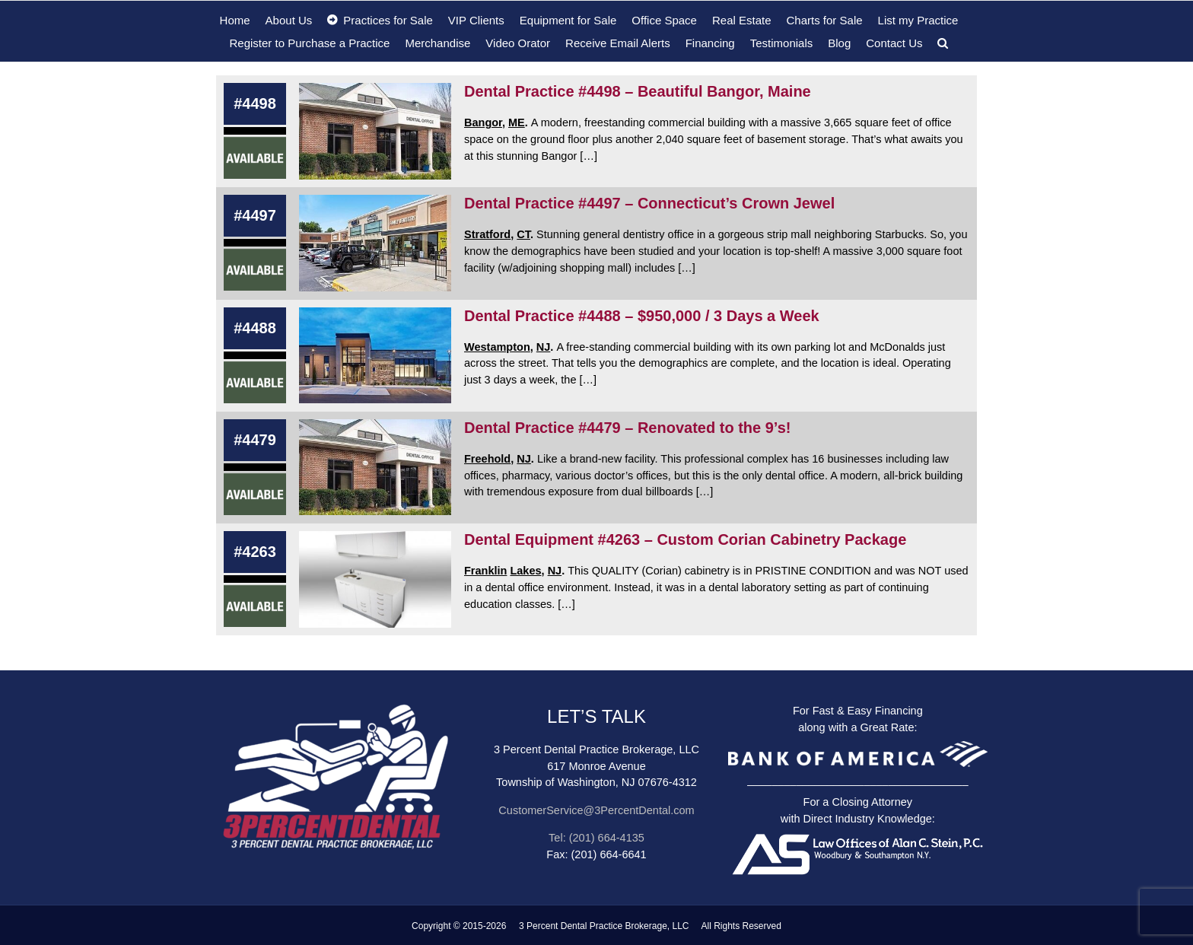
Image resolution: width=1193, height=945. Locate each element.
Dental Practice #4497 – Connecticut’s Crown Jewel (649, 203)
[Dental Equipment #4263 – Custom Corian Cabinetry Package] (375, 579)
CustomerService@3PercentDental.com (596, 810)
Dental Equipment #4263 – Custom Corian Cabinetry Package (685, 539)
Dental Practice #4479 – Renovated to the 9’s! (627, 427)
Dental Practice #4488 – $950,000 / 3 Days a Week (641, 315)
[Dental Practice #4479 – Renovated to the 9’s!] (375, 467)
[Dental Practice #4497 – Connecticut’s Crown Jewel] (375, 243)
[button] (942, 42)
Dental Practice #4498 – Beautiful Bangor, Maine (637, 91)
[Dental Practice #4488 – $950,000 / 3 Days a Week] (375, 355)
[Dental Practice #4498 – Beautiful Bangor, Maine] (375, 131)
